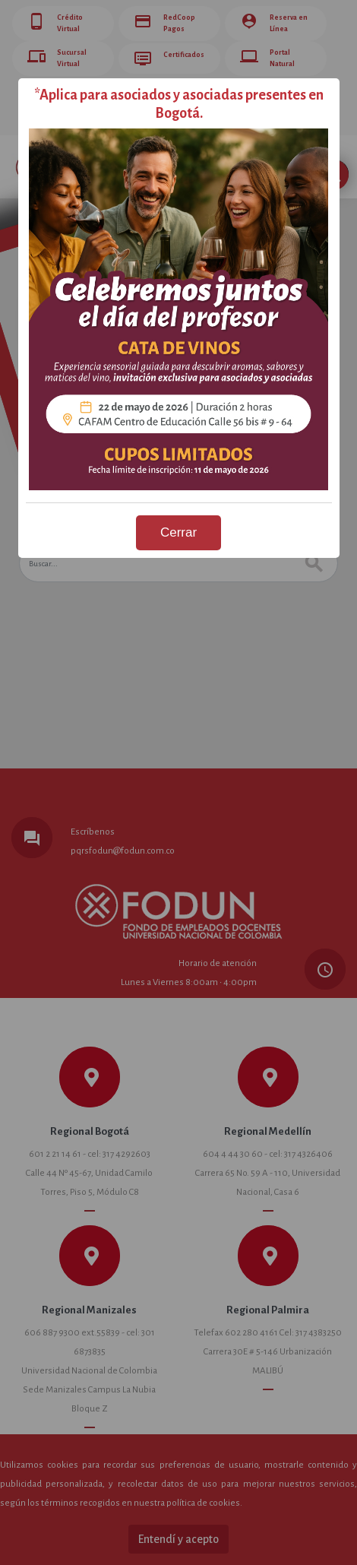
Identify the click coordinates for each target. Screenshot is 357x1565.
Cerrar (178, 532)
